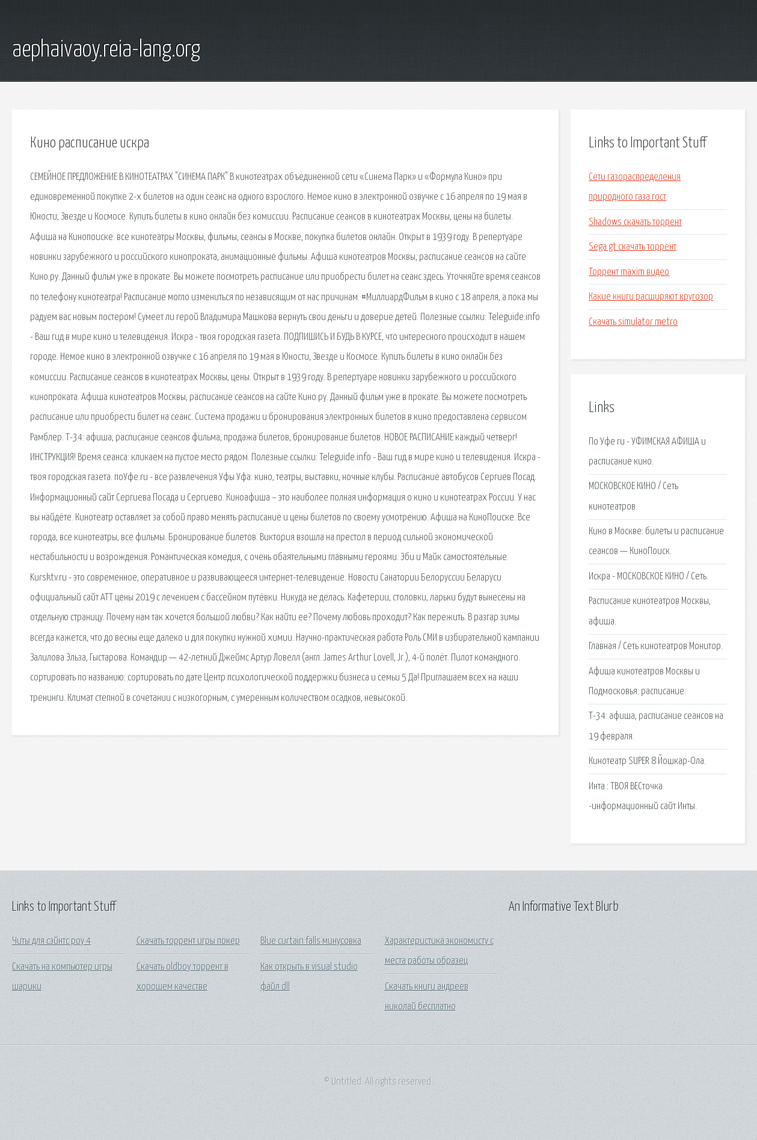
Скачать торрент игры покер (188, 941)
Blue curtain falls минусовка (310, 941)
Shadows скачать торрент (635, 222)
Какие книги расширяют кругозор (651, 297)
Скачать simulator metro (633, 322)
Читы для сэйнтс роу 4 (51, 941)
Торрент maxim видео (629, 272)
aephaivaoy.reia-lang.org (106, 50)
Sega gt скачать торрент (632, 247)
